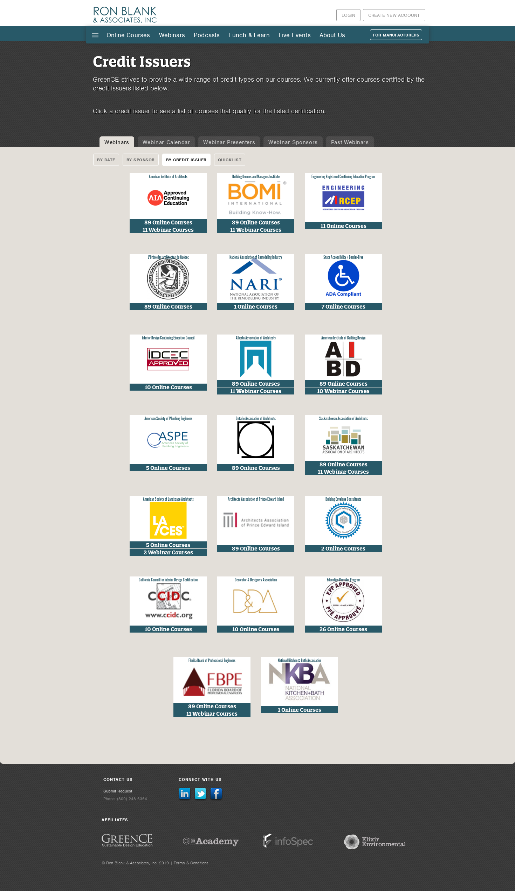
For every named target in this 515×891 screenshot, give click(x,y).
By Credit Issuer (186, 160)
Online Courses (128, 35)
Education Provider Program (343, 580)
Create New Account (394, 15)
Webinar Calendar (166, 142)
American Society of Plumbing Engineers (168, 419)
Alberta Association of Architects (256, 338)
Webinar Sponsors (293, 142)
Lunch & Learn (248, 35)
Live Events (295, 35)
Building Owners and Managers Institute (256, 177)
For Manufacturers (396, 35)
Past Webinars (350, 142)
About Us (332, 35)
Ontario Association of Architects (256, 419)
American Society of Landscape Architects (168, 499)
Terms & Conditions (191, 863)
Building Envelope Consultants (343, 499)
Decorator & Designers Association (256, 580)
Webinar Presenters (229, 142)
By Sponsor (140, 160)
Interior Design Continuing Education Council (168, 338)
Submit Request (117, 791)
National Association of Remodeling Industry (255, 258)
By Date (106, 160)
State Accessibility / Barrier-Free (343, 258)
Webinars (172, 35)
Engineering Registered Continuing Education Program (343, 177)
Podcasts (207, 35)
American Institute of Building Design (343, 338)
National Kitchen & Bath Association (299, 661)
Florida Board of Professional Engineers (211, 661)
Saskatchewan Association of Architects (343, 419)
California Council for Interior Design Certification (168, 580)
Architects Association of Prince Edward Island (256, 499)
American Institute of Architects (168, 177)
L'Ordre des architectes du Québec (168, 258)
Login (348, 15)
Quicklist (230, 160)
